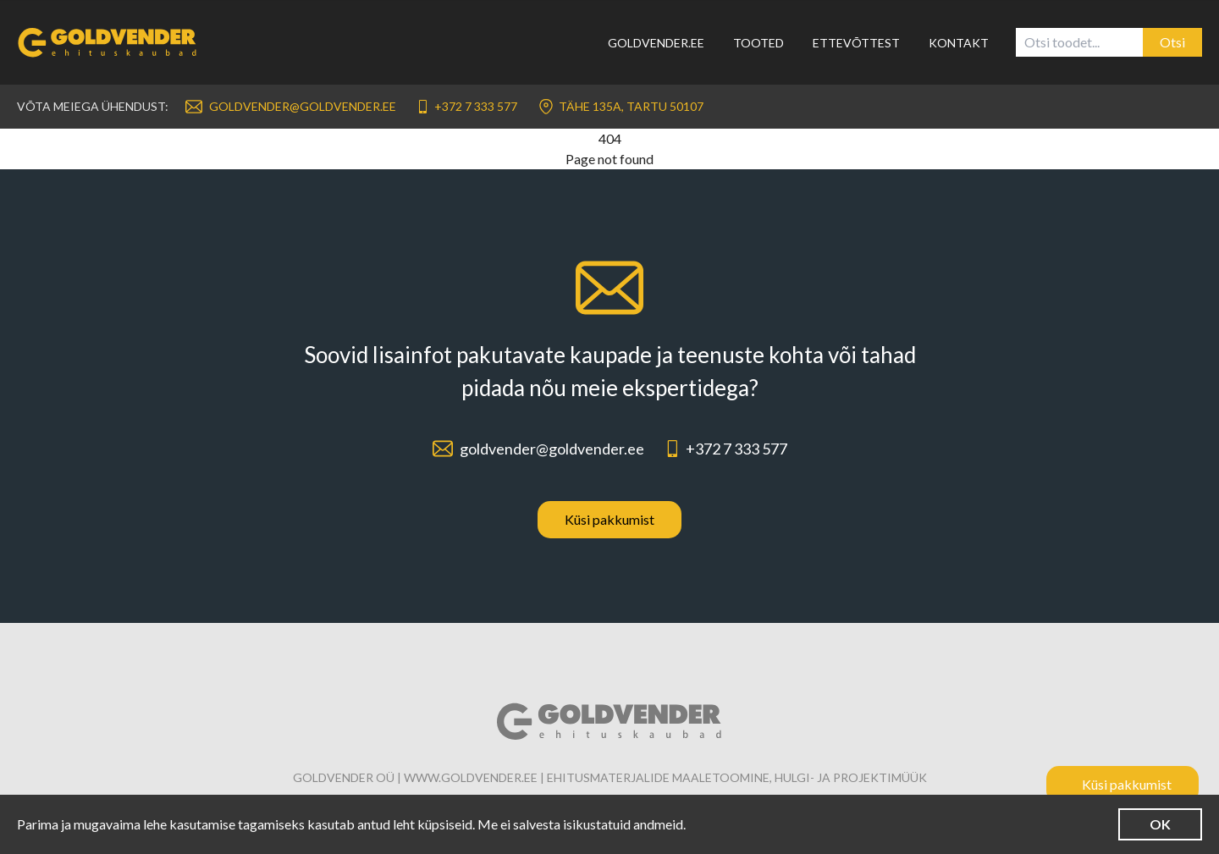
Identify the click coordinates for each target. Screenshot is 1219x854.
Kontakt (959, 43)
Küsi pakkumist (609, 519)
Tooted (758, 43)
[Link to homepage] (117, 42)
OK (1160, 824)
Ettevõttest (856, 43)
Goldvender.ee (656, 43)
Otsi (1172, 42)
